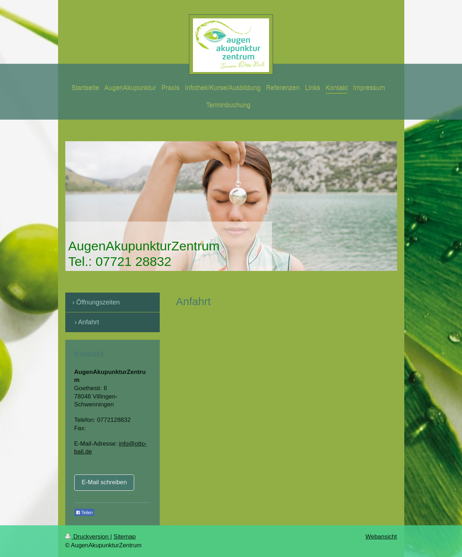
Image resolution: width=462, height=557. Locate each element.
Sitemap (125, 536)
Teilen (84, 512)
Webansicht (381, 536)
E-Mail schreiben (104, 482)
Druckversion (87, 536)
